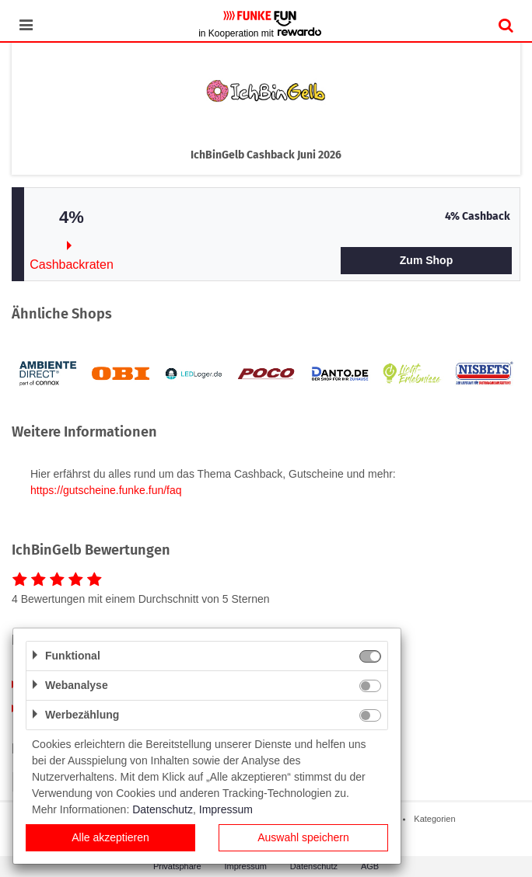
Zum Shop (426, 260)
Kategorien (434, 818)
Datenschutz (314, 866)
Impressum (246, 866)
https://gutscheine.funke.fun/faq (106, 490)
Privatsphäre (177, 866)
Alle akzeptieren (110, 837)
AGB (370, 866)
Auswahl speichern (303, 837)
